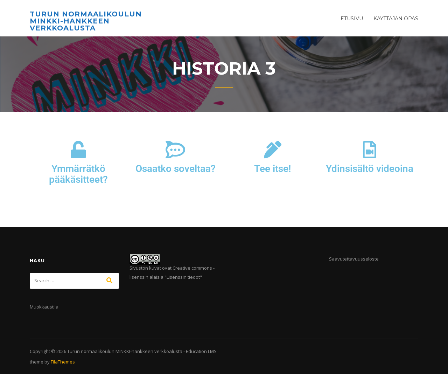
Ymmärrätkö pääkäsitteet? (78, 174)
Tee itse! (272, 168)
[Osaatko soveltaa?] (175, 149)
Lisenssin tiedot (183, 277)
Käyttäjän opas (395, 18)
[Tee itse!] (272, 149)
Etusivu (352, 18)
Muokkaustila (44, 307)
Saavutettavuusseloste (354, 259)
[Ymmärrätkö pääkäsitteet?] (78, 149)
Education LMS (201, 351)
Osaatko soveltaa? (175, 168)
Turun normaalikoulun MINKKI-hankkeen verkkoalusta (86, 21)
